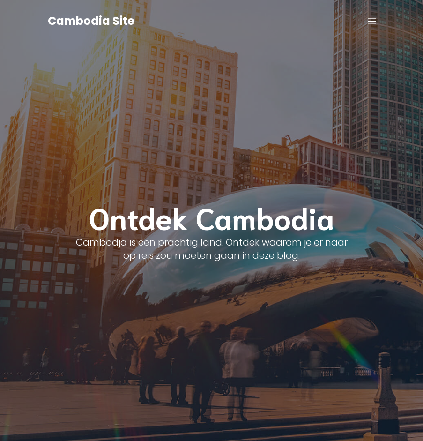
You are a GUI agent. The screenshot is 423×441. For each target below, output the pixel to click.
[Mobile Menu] (372, 21)
